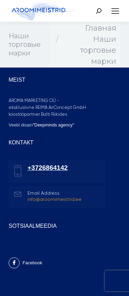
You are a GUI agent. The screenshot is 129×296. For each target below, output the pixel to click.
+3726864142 (48, 167)
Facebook (25, 262)
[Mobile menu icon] (115, 11)
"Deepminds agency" (53, 124)
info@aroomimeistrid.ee (55, 199)
